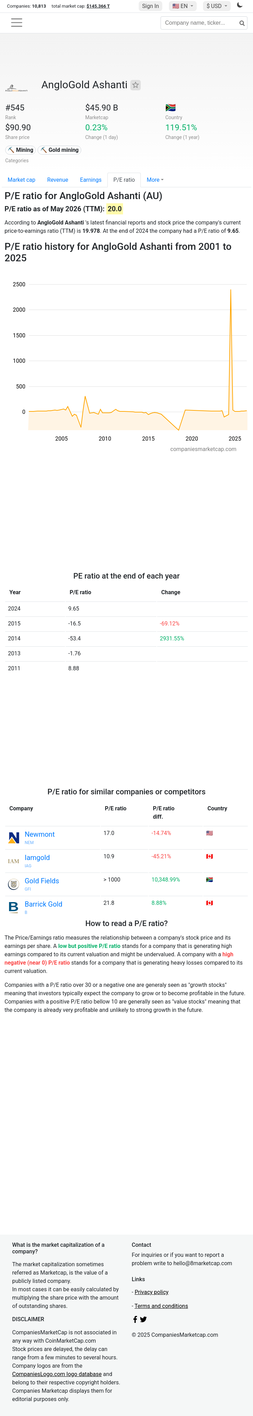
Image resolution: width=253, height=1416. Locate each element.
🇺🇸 (180, 6)
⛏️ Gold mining (59, 150)
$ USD (214, 6)
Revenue (57, 180)
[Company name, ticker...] (204, 23)
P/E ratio (124, 180)
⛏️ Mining (20, 150)
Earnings (90, 180)
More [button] (153, 180)
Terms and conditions (161, 1306)
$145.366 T (98, 6)
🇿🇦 (170, 108)
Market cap (21, 180)
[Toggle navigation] (17, 22)
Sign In (150, 6)
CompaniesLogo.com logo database (56, 1374)
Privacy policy (151, 1292)
